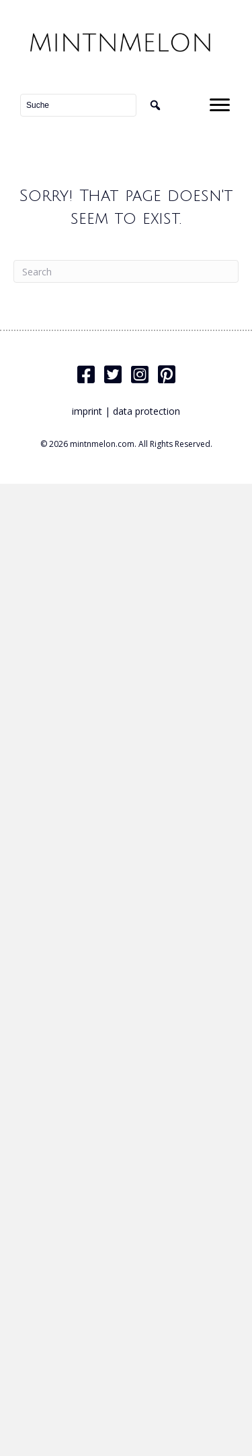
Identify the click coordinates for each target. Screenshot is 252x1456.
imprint (87, 411)
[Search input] (78, 105)
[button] (155, 105)
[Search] (126, 271)
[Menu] (219, 105)
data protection (146, 411)
